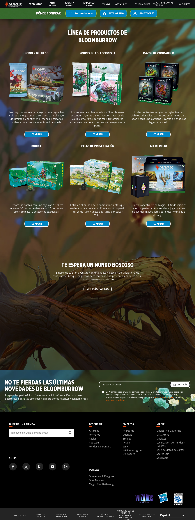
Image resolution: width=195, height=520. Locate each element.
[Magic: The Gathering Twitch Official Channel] (39, 466)
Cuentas (184, 4)
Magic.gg (161, 438)
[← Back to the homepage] (13, 3)
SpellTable (162, 457)
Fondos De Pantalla (100, 446)
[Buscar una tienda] (70, 433)
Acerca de (128, 430)
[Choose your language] (172, 515)
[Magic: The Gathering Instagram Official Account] (66, 466)
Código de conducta (40, 515)
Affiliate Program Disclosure (132, 452)
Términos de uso (18, 515)
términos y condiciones (116, 400)
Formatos (94, 434)
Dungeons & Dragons (101, 476)
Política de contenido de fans (104, 515)
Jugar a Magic (69, 4)
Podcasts (94, 442)
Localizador (142, 4)
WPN (125, 446)
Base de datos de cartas (163, 4)
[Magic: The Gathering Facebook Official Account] (13, 466)
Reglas (92, 438)
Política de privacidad (61, 515)
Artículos (121, 4)
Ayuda (126, 442)
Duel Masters (96, 480)
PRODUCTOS (35, 4)
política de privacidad (164, 397)
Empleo (127, 438)
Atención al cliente (83, 515)
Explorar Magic (89, 4)
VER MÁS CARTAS (98, 289)
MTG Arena (52, 4)
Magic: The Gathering (168, 430)
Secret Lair (162, 454)
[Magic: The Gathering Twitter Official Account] (26, 466)
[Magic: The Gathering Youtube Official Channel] (52, 466)
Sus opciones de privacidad (147, 515)
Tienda (106, 4)
